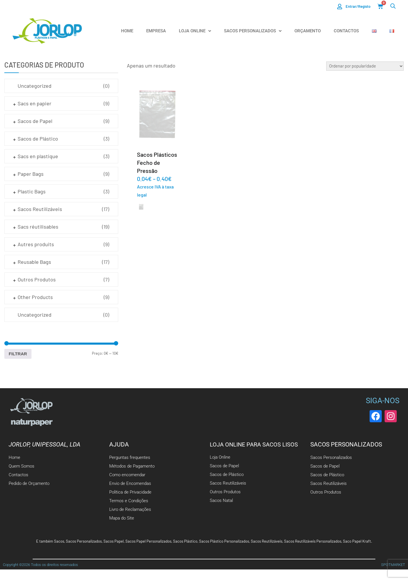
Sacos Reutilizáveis (40, 209)
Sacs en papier (34, 103)
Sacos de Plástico (38, 138)
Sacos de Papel (35, 121)
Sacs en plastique (38, 156)
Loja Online (195, 31)
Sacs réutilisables (38, 226)
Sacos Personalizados (252, 31)
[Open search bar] (393, 5)
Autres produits (36, 244)
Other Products (35, 297)
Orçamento (307, 30)
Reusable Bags (34, 262)
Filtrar (18, 353)
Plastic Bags (32, 191)
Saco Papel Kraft (357, 541)
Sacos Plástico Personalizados (224, 541)
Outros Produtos (37, 279)
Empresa (156, 30)
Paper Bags (31, 174)
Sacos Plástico (185, 541)
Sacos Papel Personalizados (148, 541)
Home (127, 30)
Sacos (59, 541)
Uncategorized (34, 86)
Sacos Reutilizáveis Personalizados (312, 541)
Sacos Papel (113, 541)
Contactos (346, 30)
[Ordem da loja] (365, 66)
